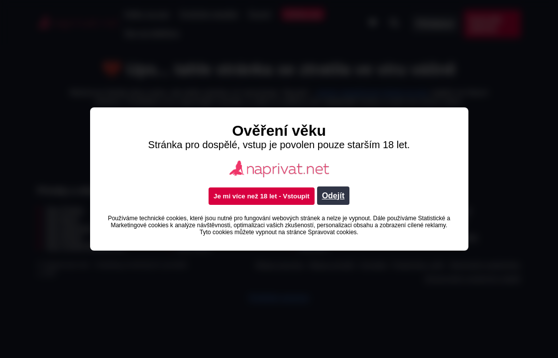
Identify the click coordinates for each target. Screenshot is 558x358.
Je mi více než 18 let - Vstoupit (262, 196)
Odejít (333, 195)
